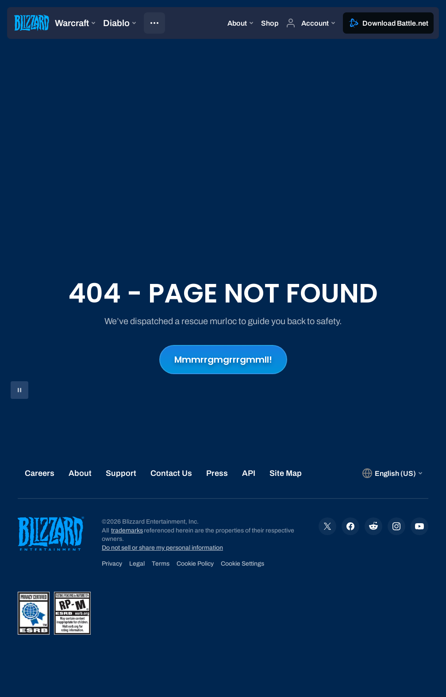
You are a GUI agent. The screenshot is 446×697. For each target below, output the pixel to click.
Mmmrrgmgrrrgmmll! (223, 359)
